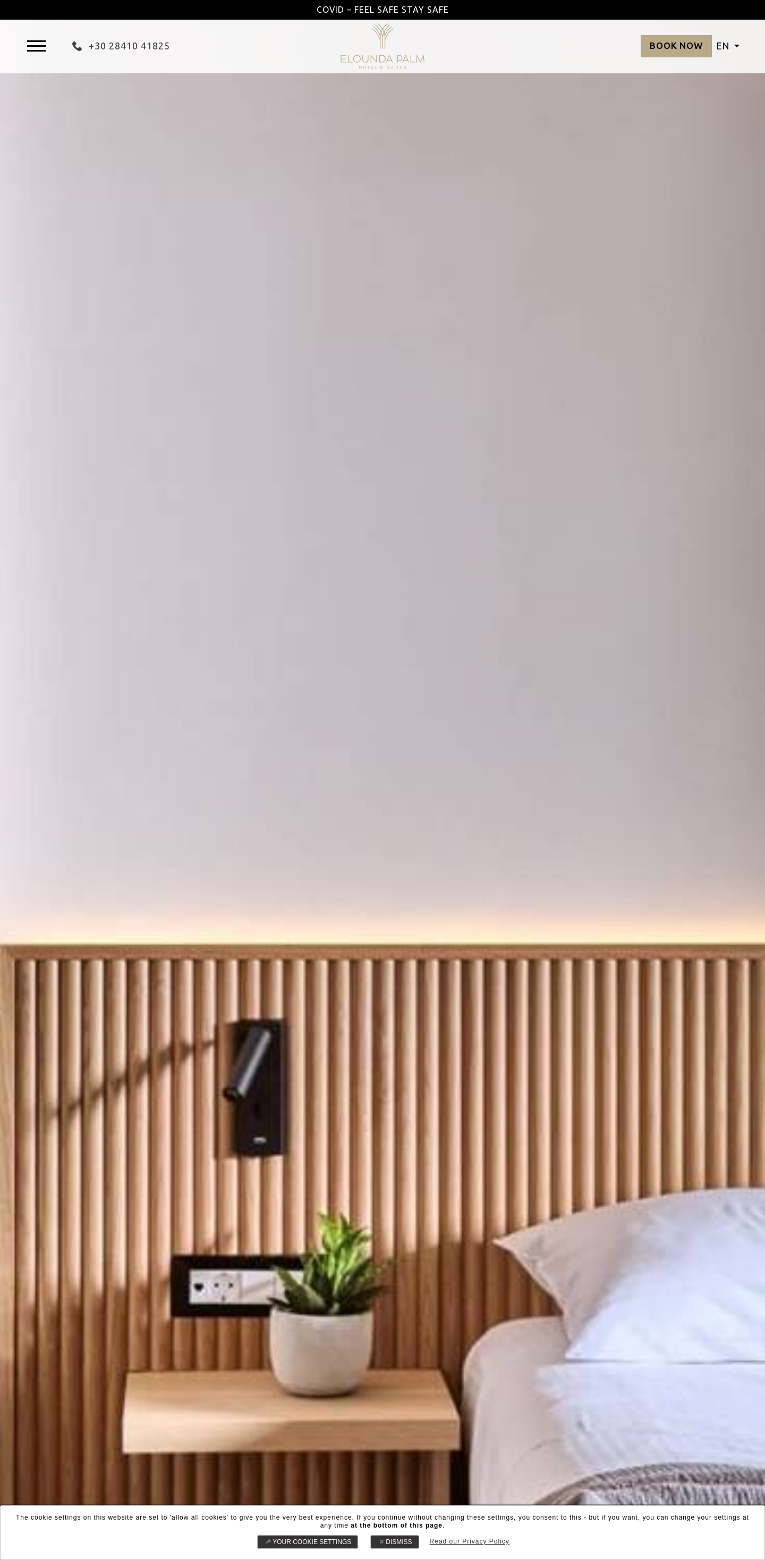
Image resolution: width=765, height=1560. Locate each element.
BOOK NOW (673, 45)
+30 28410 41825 (121, 45)
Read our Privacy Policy (469, 1541)
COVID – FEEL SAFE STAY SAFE (382, 9)
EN (724, 45)
